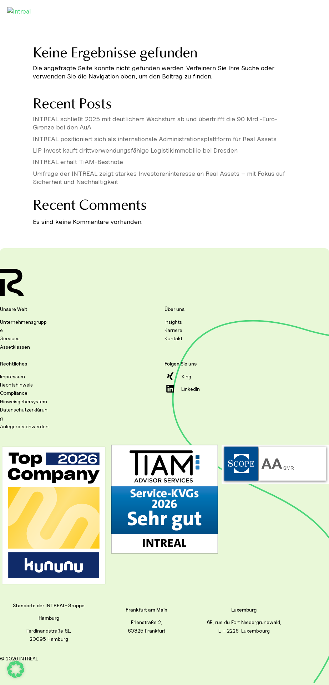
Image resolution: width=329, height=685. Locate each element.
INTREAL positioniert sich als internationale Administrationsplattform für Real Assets (155, 139)
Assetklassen (15, 347)
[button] (15, 669)
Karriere (173, 330)
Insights (173, 322)
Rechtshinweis (16, 385)
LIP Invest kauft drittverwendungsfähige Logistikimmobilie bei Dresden (135, 150)
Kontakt (173, 338)
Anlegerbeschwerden (24, 426)
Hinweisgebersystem (23, 401)
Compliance (13, 393)
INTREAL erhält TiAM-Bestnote (78, 161)
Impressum (12, 376)
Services (10, 338)
